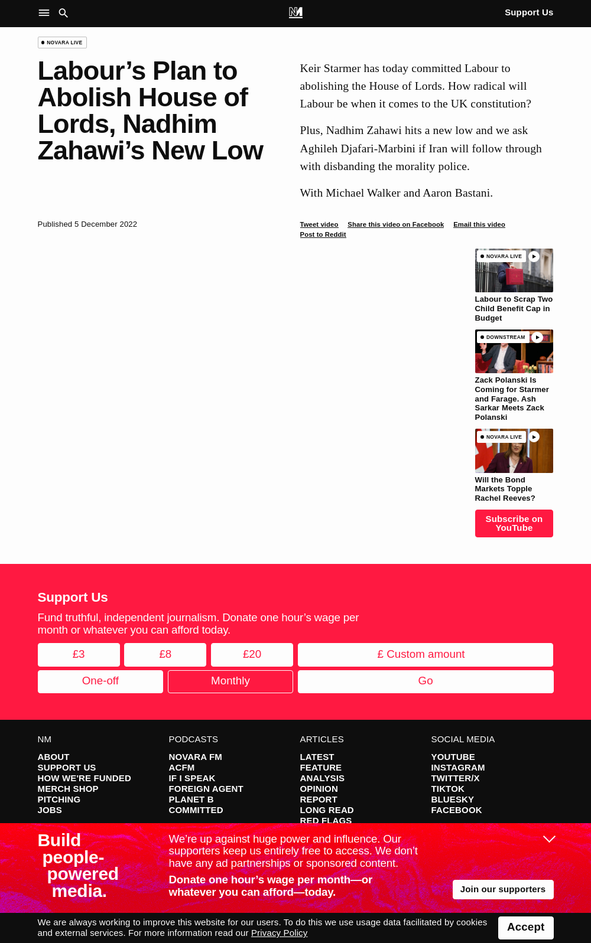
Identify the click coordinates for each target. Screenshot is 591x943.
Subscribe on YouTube (514, 523)
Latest (317, 757)
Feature (321, 767)
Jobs (50, 810)
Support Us (529, 12)
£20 (252, 654)
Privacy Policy (279, 933)
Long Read (327, 810)
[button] (46, 13)
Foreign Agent (206, 789)
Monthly (230, 680)
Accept (525, 927)
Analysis (322, 778)
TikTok (448, 789)
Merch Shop (68, 789)
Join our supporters (503, 889)
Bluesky (453, 799)
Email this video (479, 224)
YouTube (453, 757)
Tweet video (319, 224)
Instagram (458, 767)
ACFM (182, 767)
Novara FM (196, 757)
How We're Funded (84, 778)
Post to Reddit (323, 234)
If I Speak (192, 778)
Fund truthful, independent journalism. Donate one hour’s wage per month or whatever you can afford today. (198, 623)
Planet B (191, 799)
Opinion (319, 789)
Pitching (59, 799)
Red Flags (326, 820)
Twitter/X (455, 778)
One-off (100, 680)
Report (318, 799)
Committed (196, 810)
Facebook (456, 810)
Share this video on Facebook (396, 224)
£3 (79, 654)
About (54, 757)
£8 (165, 654)
